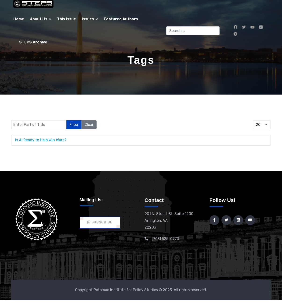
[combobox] (193, 30)
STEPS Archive (33, 42)
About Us (38, 19)
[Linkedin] (261, 27)
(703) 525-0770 (165, 238)
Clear (89, 124)
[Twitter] (244, 27)
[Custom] (235, 34)
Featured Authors (121, 19)
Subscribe (99, 222)
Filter (74, 124)
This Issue (66, 19)
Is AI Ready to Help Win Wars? (40, 140)
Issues (88, 19)
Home (18, 19)
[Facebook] (235, 27)
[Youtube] (252, 27)
